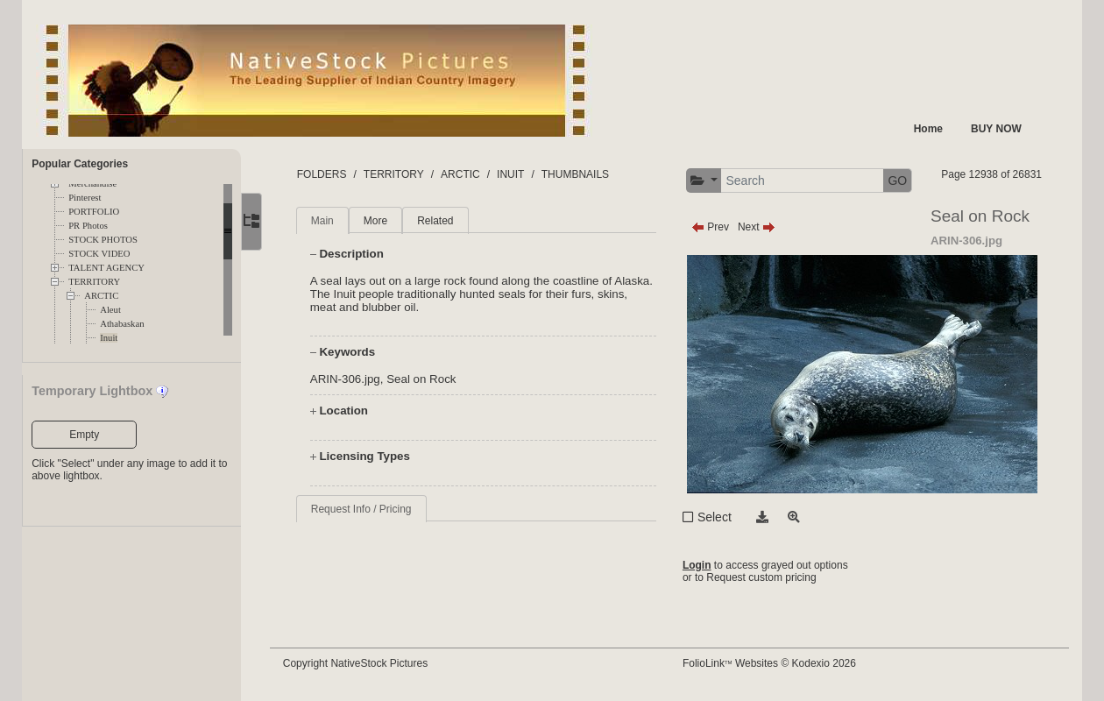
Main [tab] (324, 221)
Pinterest (84, 197)
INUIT (512, 174)
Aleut (110, 310)
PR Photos (88, 225)
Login (697, 565)
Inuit (108, 338)
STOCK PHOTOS (103, 239)
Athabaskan (122, 324)
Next (757, 227)
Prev (711, 227)
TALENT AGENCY (106, 268)
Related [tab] (438, 221)
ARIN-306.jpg (347, 379)
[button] (704, 181)
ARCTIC (101, 296)
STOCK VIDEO (99, 253)
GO (899, 180)
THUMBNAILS (577, 174)
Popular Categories (80, 164)
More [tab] (377, 221)
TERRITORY (94, 282)
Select (715, 517)
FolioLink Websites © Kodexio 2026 (770, 663)
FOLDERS (324, 174)
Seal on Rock (423, 379)
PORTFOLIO (93, 211)
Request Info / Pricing (363, 509)
